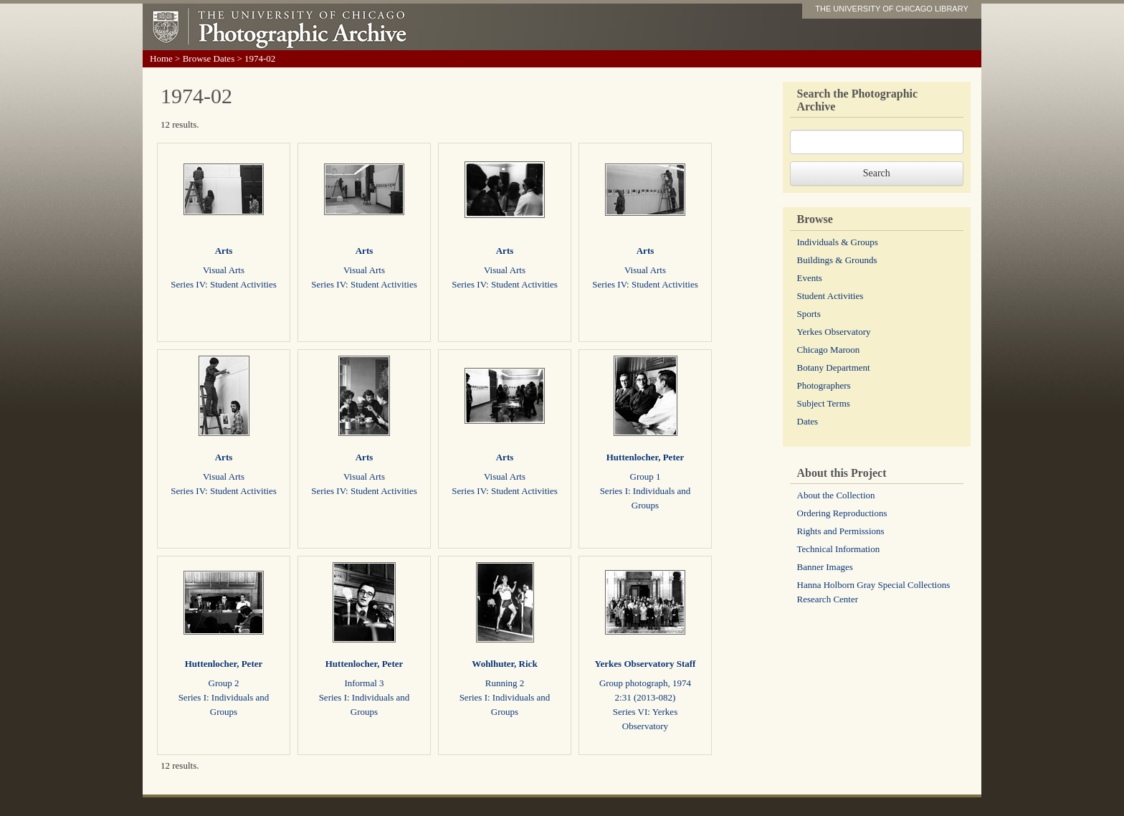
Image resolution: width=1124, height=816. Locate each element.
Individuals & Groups (837, 242)
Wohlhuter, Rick (504, 663)
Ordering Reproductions (842, 513)
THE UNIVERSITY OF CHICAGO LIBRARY (891, 8)
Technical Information (838, 549)
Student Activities (830, 295)
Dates (808, 421)
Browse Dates (209, 58)
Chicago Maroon (828, 349)
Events (809, 277)
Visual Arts (223, 270)
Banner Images (825, 566)
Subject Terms (823, 403)
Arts (224, 250)
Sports (809, 313)
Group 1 (645, 476)
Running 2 (505, 683)
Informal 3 (364, 683)
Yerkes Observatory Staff (645, 663)
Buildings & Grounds (837, 260)
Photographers (824, 385)
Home (161, 58)
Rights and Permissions (841, 531)
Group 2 (224, 683)
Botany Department (833, 367)
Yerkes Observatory (834, 331)
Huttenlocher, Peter (645, 457)
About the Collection (836, 495)
